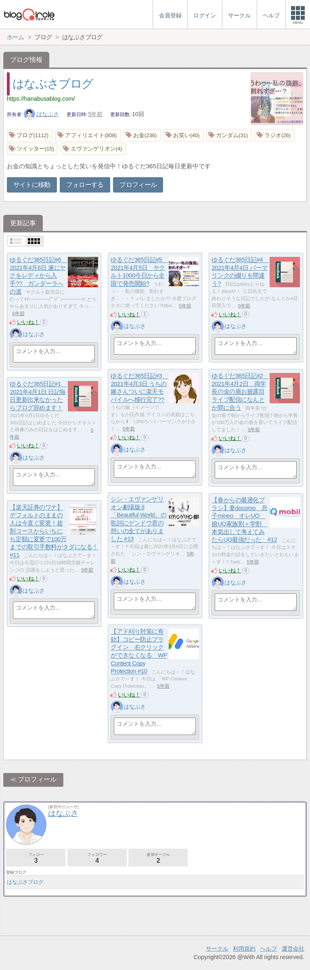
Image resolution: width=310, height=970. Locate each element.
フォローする (84, 184)
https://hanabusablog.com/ (41, 98)
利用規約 (244, 948)
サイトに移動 (31, 184)
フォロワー (97, 858)
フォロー (35, 858)
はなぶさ (41, 114)
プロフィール (138, 184)
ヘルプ (268, 948)
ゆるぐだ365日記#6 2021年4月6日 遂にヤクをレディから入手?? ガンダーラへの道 (38, 275)
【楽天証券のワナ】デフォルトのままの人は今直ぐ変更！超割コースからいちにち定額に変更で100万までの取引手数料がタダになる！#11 (54, 531)
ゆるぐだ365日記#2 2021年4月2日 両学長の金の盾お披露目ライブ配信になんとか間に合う (240, 392)
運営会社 (293, 948)
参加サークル (158, 858)
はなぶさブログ (53, 83)
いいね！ (28, 322)
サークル (217, 948)
